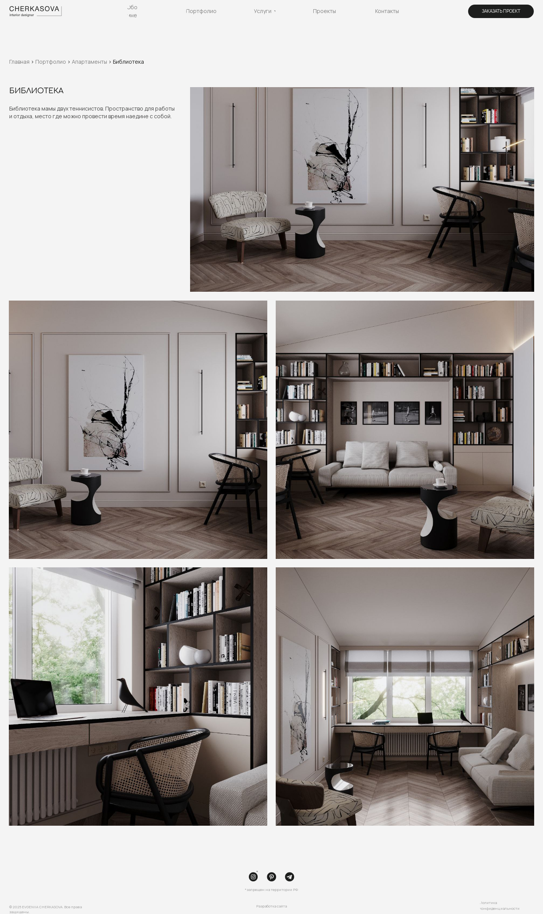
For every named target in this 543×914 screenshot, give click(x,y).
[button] (501, 11)
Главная (20, 61)
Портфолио (50, 61)
